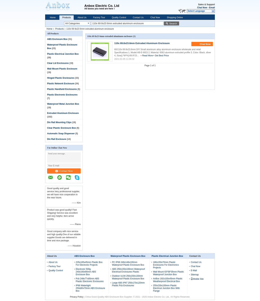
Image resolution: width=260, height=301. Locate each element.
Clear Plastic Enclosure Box (61, 128)
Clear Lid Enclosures (58, 63)
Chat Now (202, 7)
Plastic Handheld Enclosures (62, 89)
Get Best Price (162, 55)
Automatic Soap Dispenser (61, 133)
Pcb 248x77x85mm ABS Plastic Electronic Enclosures (90, 280)
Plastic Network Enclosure (60, 83)
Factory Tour (99, 17)
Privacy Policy (76, 297)
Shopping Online (175, 17)
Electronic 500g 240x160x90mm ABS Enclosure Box (86, 272)
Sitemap (195, 274)
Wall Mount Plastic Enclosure (62, 68)
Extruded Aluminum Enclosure (63, 113)
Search (173, 23)
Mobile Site (197, 279)
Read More (147, 55)
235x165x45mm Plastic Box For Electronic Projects (89, 263)
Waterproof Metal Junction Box (63, 104)
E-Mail (194, 270)
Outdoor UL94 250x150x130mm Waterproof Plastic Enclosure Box (128, 277)
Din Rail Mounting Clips (59, 122)
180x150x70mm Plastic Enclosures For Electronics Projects (166, 265)
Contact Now (64, 171)
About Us (81, 17)
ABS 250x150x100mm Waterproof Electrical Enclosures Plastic (128, 270)
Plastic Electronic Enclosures (62, 94)
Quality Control (119, 17)
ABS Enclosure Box (57, 39)
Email (212, 7)
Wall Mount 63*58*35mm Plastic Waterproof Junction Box (168, 273)
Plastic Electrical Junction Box (63, 54)
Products (66, 17)
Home (53, 17)
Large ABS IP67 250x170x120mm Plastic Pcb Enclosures (128, 284)
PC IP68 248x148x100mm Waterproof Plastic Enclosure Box (128, 263)
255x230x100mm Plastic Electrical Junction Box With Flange (166, 288)
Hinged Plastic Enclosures (60, 78)
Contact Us (138, 17)
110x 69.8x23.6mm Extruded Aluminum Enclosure (142, 43)
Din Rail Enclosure (56, 139)
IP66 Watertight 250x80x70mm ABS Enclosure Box (90, 288)
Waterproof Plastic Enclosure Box (127, 256)
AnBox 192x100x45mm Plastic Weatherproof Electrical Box (167, 280)
